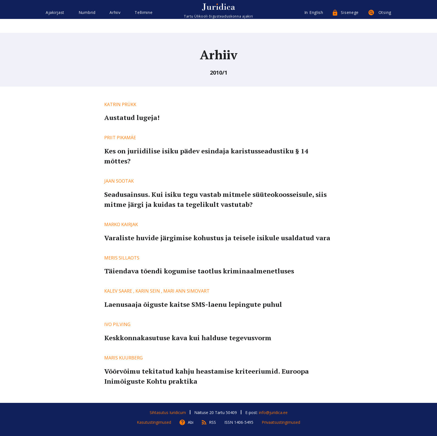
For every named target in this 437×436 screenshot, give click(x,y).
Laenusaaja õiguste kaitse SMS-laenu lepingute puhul (193, 304)
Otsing (384, 24)
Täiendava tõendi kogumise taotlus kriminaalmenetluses (199, 270)
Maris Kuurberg (123, 358)
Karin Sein (147, 291)
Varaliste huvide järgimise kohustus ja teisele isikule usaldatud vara (217, 237)
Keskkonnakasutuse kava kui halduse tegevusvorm (187, 337)
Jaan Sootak (119, 181)
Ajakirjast (55, 24)
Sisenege (350, 24)
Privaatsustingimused (281, 422)
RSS (212, 422)
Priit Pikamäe (120, 137)
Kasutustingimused (154, 422)
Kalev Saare (118, 291)
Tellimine (143, 24)
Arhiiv (115, 24)
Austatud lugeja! (132, 117)
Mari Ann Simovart (186, 291)
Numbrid (87, 24)
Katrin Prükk (120, 104)
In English (313, 24)
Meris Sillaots (121, 258)
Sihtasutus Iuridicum (168, 412)
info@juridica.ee (273, 412)
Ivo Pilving (117, 324)
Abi (190, 422)
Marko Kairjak (121, 224)
